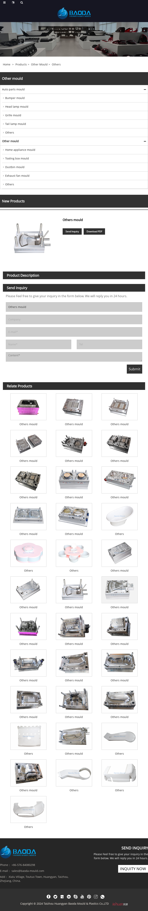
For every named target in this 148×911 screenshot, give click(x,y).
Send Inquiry (72, 231)
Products (21, 64)
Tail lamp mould (15, 124)
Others (56, 64)
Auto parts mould (13, 89)
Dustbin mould (14, 167)
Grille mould (13, 115)
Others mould (28, 424)
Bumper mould (15, 98)
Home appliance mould (20, 150)
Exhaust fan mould (17, 175)
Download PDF (94, 231)
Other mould (39, 64)
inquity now (133, 868)
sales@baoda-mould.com (28, 871)
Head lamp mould (16, 106)
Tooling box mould (17, 158)
